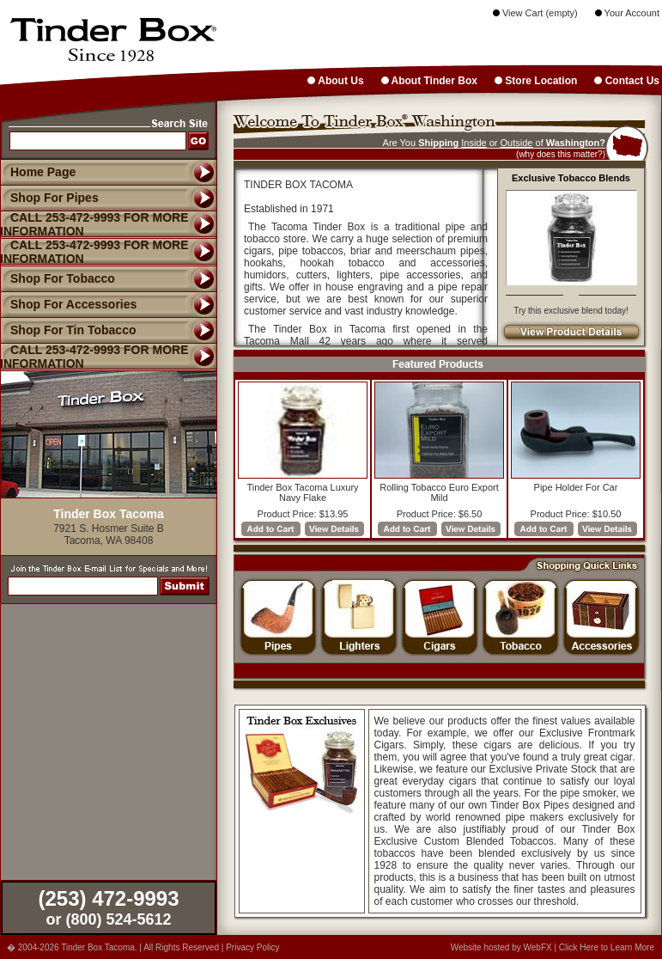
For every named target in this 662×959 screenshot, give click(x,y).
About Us (335, 81)
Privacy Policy (252, 947)
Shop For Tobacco (57, 278)
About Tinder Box (429, 81)
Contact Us (626, 81)
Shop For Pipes (49, 198)
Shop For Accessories (68, 304)
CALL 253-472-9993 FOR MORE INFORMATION (94, 356)
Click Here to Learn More (606, 947)
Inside (473, 142)
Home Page (43, 172)
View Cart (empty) (535, 13)
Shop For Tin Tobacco (68, 330)
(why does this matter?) (560, 154)
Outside (517, 142)
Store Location (536, 81)
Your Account (627, 13)
